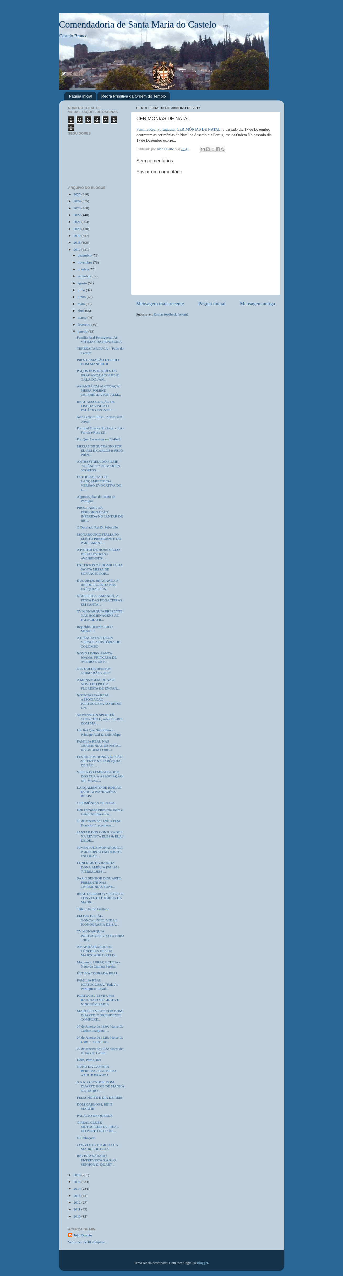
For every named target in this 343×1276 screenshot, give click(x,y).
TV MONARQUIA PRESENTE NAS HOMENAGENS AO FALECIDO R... (100, 615)
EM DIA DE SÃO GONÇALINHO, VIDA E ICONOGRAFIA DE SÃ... (97, 920)
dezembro (85, 255)
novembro (85, 262)
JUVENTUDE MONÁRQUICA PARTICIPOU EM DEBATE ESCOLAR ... (99, 852)
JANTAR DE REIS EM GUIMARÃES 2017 (93, 671)
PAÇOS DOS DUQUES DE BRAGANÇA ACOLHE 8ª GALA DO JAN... (98, 375)
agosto (83, 283)
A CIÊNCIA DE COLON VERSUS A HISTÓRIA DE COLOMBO (98, 642)
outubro (84, 269)
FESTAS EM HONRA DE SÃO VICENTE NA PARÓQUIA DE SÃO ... (99, 761)
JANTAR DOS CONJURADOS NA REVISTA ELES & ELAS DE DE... (100, 836)
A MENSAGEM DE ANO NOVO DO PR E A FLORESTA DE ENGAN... (98, 684)
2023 (77, 208)
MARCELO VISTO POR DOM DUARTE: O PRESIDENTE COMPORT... (99, 1015)
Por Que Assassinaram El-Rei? (98, 439)
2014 (77, 1188)
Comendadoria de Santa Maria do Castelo (137, 24)
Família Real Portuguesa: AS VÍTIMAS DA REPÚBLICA (99, 339)
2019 (77, 236)
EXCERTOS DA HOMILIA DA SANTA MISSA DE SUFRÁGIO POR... (99, 569)
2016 (77, 1175)
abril (81, 311)
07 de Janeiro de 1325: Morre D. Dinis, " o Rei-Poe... (100, 1039)
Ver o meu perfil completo (86, 1242)
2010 (77, 1216)
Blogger (202, 1263)
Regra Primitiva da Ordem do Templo (133, 96)
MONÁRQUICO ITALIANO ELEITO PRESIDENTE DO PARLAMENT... (99, 538)
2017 (77, 250)
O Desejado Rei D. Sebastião (97, 527)
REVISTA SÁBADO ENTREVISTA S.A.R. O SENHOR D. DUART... (96, 1160)
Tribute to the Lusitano (93, 909)
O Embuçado (86, 1138)
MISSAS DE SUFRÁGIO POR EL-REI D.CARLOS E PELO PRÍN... (100, 450)
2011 (77, 1209)
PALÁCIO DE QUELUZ (94, 1116)
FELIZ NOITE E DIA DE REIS (99, 1097)
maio (82, 304)
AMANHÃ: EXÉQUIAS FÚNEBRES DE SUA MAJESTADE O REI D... (97, 951)
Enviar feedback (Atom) (171, 314)
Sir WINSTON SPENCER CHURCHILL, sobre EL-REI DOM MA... (99, 719)
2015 (77, 1182)
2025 (77, 194)
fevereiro (84, 325)
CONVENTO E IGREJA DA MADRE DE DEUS (97, 1147)
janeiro (83, 331)
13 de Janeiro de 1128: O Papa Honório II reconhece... (98, 823)
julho (82, 290)
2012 (77, 1202)
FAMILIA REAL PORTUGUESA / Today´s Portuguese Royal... (97, 984)
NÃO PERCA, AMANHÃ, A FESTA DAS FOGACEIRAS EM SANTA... (99, 600)
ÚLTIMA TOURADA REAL (97, 973)
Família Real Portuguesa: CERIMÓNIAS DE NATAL (179, 129)
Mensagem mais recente (160, 303)
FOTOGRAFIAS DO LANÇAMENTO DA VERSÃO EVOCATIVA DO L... (99, 483)
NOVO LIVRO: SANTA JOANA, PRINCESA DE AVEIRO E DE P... (97, 657)
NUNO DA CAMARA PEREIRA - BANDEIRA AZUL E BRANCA (96, 1071)
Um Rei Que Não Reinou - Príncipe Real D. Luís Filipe (99, 732)
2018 (77, 242)
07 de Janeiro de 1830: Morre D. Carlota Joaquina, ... (100, 1028)
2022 (77, 215)
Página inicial (80, 96)
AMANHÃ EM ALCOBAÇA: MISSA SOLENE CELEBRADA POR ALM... (99, 390)
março (83, 317)
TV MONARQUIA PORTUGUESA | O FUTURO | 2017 (100, 935)
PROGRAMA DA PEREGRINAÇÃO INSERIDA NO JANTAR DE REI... (100, 514)
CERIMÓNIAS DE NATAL (97, 803)
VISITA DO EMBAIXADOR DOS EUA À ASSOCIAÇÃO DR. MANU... (99, 776)
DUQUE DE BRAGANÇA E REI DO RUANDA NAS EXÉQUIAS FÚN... (97, 585)
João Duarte (82, 1235)
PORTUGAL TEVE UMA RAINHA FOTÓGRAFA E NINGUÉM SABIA (98, 1000)
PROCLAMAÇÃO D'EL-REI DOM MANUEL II (98, 362)
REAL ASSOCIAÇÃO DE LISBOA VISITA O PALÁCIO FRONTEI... (96, 406)
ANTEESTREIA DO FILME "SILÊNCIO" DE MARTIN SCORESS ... (98, 466)
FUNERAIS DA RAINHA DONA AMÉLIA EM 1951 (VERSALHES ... (98, 867)
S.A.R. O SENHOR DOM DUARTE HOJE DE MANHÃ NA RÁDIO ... (100, 1086)
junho (82, 297)
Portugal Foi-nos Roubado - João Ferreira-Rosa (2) (100, 430)
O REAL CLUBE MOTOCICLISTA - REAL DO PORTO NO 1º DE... (97, 1126)
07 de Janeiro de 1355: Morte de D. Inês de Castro (100, 1051)
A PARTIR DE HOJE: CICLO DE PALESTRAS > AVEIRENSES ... (98, 554)
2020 (77, 229)
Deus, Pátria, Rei (89, 1060)
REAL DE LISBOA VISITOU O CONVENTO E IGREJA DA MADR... (100, 898)
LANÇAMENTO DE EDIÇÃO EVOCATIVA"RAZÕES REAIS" (99, 792)
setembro (85, 276)
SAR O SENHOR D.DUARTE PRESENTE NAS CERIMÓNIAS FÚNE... (99, 882)
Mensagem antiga (257, 303)
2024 (77, 201)
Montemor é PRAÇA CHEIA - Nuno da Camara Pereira (98, 964)
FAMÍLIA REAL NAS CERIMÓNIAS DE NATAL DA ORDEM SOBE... (98, 745)
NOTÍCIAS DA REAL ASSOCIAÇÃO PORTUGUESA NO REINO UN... (99, 701)
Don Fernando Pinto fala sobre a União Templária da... (100, 812)
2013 (77, 1196)
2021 (77, 222)
